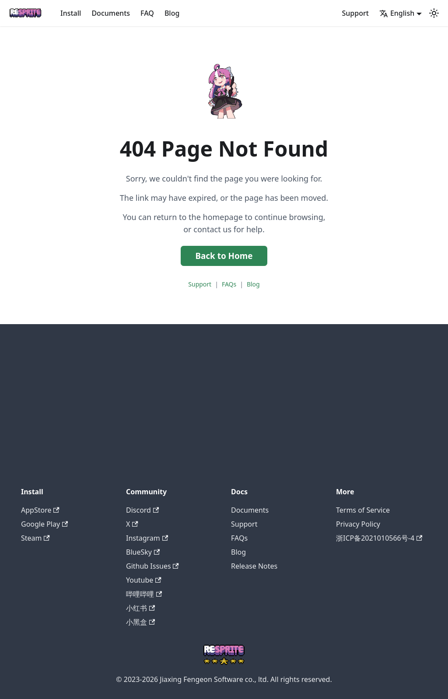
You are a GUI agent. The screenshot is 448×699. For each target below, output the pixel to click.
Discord (142, 510)
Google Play (44, 524)
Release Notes (254, 566)
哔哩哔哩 (144, 594)
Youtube (143, 580)
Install (70, 13)
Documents (110, 13)
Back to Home (223, 256)
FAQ (147, 13)
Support (355, 13)
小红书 (140, 608)
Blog (171, 13)
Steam (35, 538)
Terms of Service (363, 510)
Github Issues (152, 566)
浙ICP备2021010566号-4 (379, 538)
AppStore (40, 510)
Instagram (147, 538)
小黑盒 (140, 622)
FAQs (229, 284)
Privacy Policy (358, 524)
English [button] (396, 13)
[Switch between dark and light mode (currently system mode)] (434, 13)
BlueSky (143, 552)
